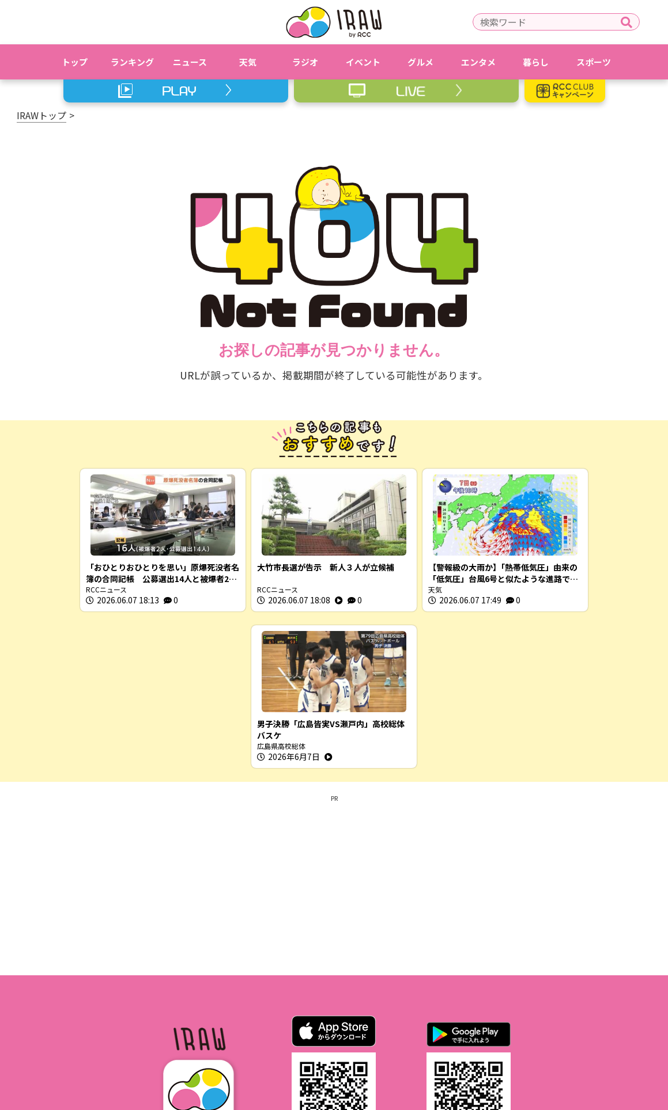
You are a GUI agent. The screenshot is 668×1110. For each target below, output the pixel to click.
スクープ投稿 (499, 1033)
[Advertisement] (334, 727)
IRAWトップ (41, 115)
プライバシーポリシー (304, 1033)
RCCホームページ (400, 1033)
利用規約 (223, 1033)
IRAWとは (163, 1033)
